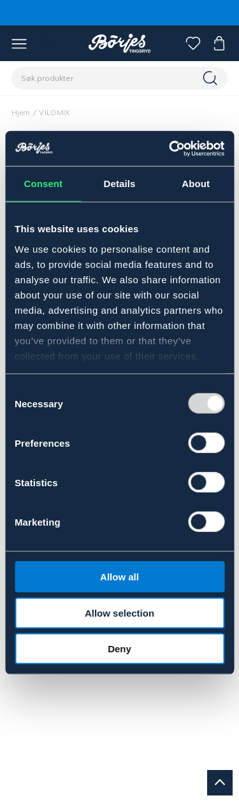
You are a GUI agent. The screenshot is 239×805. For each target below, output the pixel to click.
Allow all (119, 576)
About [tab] (196, 183)
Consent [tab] (43, 183)
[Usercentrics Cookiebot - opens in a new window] (170, 148)
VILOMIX (54, 112)
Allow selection (119, 612)
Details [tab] (120, 183)
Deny (119, 648)
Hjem (20, 112)
